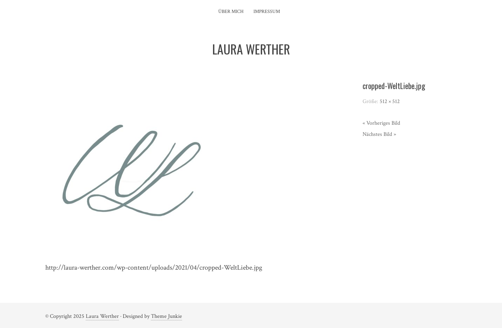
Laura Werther (102, 316)
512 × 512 (390, 101)
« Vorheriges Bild (381, 123)
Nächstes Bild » (379, 134)
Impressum (266, 11)
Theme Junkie (166, 316)
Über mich (231, 11)
